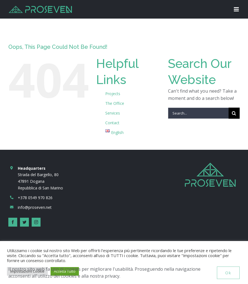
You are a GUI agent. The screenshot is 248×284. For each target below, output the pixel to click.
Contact (112, 122)
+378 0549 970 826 (35, 197)
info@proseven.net (35, 207)
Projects (112, 93)
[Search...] (198, 113)
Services (112, 113)
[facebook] (12, 222)
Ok (228, 272)
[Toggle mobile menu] (237, 9)
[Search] (234, 113)
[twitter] (24, 222)
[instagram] (36, 222)
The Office (114, 103)
